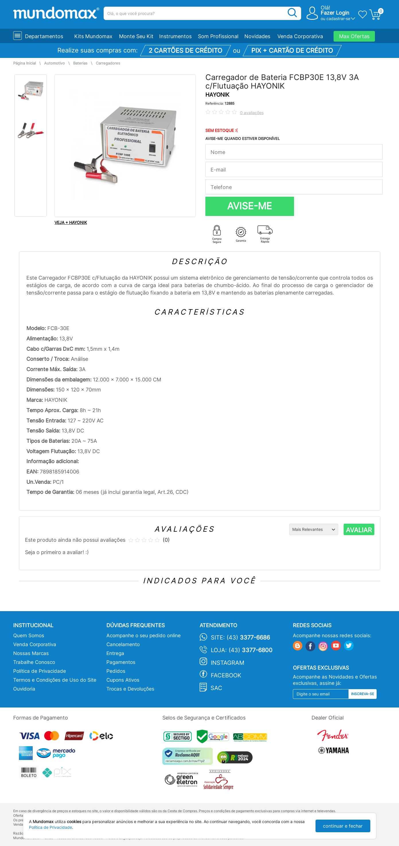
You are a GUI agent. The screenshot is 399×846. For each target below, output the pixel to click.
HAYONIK (217, 94)
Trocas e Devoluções (130, 689)
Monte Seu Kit (136, 36)
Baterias (80, 63)
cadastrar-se (338, 18)
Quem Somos (28, 635)
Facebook (226, 675)
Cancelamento (123, 644)
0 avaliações (252, 112)
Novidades (257, 36)
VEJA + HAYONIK (71, 222)
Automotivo (54, 63)
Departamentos (44, 36)
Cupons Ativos (122, 680)
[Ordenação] (313, 529)
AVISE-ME (249, 206)
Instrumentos (175, 36)
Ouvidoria (24, 689)
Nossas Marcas (31, 653)
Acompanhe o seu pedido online (143, 635)
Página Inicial (24, 63)
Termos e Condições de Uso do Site (54, 680)
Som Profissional (218, 36)
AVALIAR (359, 530)
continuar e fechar (343, 826)
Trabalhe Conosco (34, 662)
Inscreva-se (362, 694)
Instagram (227, 662)
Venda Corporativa (300, 36)
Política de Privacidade (39, 671)
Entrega (115, 653)
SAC (216, 688)
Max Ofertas (354, 36)
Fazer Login (335, 13)
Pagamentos (120, 662)
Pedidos (115, 671)
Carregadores (108, 63)
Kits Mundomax (93, 36)
